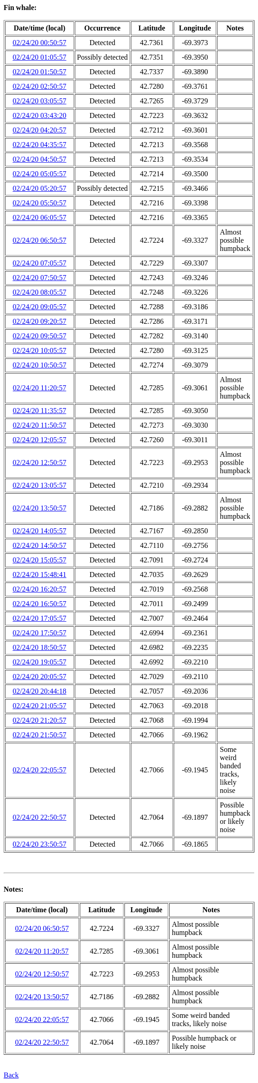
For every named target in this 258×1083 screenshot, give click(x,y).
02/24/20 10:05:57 (40, 350)
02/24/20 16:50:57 (40, 604)
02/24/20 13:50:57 (40, 508)
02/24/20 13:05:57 (40, 485)
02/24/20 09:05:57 (40, 307)
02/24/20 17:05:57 (40, 618)
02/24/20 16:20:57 (40, 589)
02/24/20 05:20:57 (40, 188)
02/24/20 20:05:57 (40, 676)
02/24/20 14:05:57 (40, 531)
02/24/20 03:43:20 (40, 115)
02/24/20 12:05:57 (40, 440)
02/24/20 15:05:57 (40, 560)
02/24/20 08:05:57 (40, 292)
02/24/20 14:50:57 (40, 545)
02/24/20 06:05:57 (40, 217)
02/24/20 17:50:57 (40, 633)
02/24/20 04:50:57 (40, 159)
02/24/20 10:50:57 (40, 365)
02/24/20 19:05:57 (40, 662)
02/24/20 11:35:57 (39, 410)
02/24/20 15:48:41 (40, 574)
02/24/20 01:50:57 (40, 72)
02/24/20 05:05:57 (40, 174)
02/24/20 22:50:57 (40, 817)
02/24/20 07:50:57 (40, 277)
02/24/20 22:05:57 (40, 770)
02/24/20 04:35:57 (40, 144)
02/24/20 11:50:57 (39, 425)
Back (11, 1075)
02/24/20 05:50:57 (40, 203)
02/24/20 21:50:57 (40, 735)
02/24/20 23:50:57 (40, 844)
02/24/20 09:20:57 (40, 321)
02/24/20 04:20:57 (40, 130)
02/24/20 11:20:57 (39, 388)
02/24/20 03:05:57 (40, 101)
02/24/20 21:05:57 (40, 706)
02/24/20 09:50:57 (40, 336)
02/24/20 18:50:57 (40, 647)
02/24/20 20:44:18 (40, 691)
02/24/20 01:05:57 (40, 57)
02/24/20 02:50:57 (40, 86)
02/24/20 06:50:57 (40, 240)
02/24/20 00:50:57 (40, 42)
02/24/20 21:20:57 (40, 720)
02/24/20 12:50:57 (40, 462)
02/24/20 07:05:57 (40, 263)
